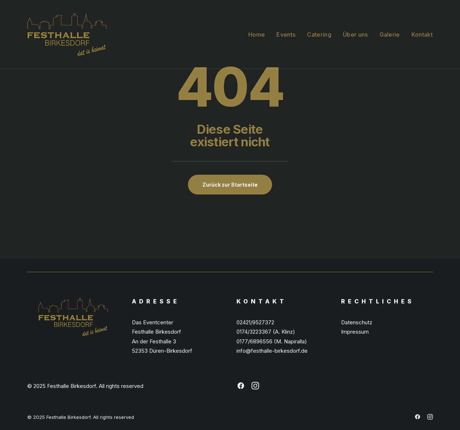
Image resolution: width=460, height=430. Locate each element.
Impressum (355, 331)
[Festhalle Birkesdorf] (66, 34)
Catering (319, 34)
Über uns (355, 34)
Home (256, 34)
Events (285, 34)
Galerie (390, 34)
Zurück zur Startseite (230, 185)
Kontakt (422, 34)
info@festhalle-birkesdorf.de (272, 350)
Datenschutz (356, 322)
